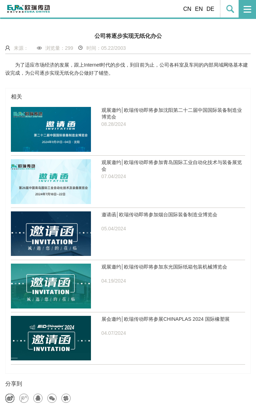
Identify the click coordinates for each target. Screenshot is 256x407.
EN (199, 9)
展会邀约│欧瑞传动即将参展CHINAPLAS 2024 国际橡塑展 (165, 319)
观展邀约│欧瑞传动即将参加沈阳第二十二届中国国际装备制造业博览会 (171, 113)
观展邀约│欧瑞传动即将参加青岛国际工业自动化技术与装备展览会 (171, 166)
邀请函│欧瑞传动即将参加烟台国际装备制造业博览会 (159, 214)
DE (210, 9)
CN (187, 9)
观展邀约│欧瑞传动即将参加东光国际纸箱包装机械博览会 (164, 267)
